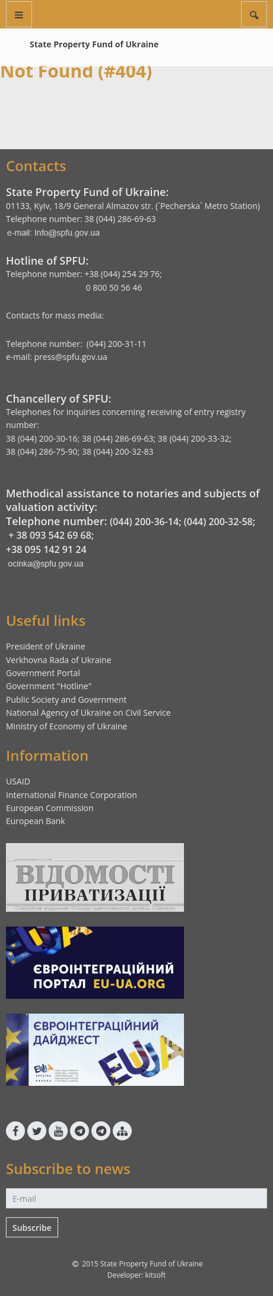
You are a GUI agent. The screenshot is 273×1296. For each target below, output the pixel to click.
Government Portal (43, 672)
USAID (18, 781)
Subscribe (32, 1227)
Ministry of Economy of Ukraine (66, 726)
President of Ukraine (45, 646)
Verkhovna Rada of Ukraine (59, 659)
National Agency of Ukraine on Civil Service (88, 712)
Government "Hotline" (48, 686)
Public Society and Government (66, 699)
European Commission (50, 807)
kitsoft (155, 1275)
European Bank (35, 821)
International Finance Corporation (71, 794)
